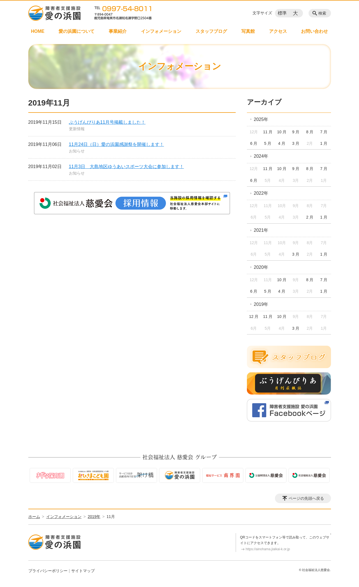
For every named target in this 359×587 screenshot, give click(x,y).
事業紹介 (118, 31)
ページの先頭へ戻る (306, 498)
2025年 (261, 119)
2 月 (310, 217)
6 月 (254, 143)
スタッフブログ (211, 31)
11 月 (267, 132)
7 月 (323, 132)
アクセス (278, 31)
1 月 (323, 143)
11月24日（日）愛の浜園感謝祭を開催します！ (116, 144)
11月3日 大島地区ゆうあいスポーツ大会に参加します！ (126, 166)
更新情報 (77, 129)
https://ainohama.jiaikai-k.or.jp (268, 549)
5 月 (268, 143)
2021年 (261, 230)
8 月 (310, 132)
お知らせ (77, 151)
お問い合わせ (314, 31)
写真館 (248, 31)
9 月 (296, 132)
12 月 (253, 316)
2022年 (261, 193)
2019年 (261, 304)
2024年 (261, 156)
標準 (282, 13)
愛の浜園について (76, 31)
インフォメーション (161, 31)
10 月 (281, 132)
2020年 (261, 267)
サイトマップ (83, 570)
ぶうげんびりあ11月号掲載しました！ (107, 122)
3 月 (296, 143)
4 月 (282, 143)
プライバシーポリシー (48, 570)
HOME (38, 31)
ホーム (34, 516)
